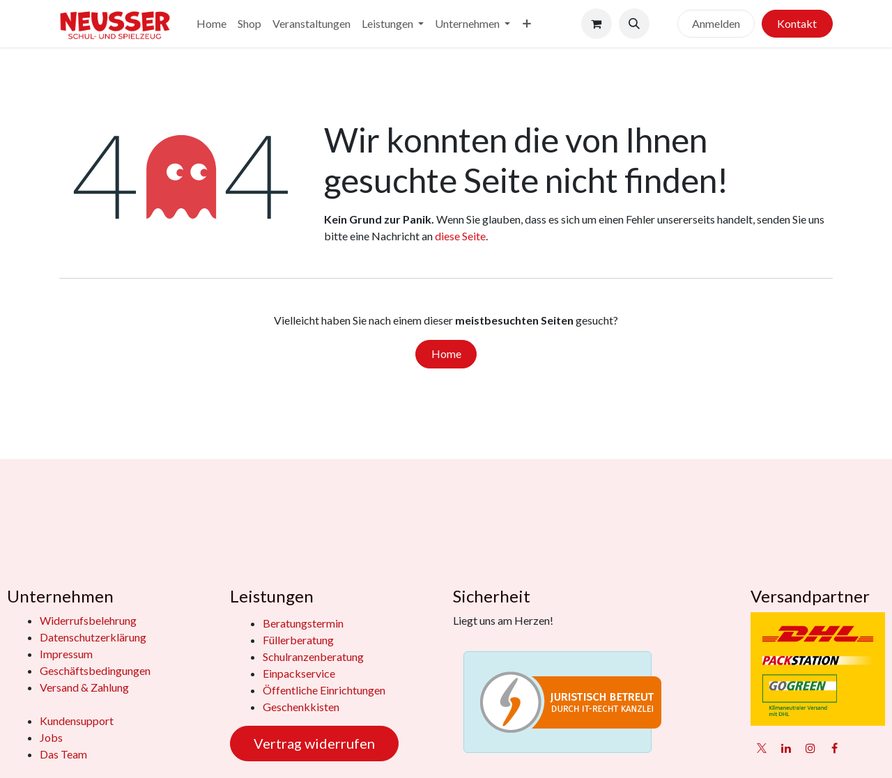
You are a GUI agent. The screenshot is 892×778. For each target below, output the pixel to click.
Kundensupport (77, 720)
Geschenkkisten (301, 706)
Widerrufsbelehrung (88, 620)
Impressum (66, 653)
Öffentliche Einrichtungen (324, 690)
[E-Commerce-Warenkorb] (596, 23)
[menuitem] (211, 24)
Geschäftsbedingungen (95, 670)
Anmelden (716, 23)
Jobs (51, 737)
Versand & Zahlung (84, 687)
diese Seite (460, 235)
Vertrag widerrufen (314, 743)
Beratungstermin (303, 623)
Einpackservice (299, 673)
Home (446, 353)
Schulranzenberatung (313, 656)
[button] (634, 23)
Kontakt (797, 23)
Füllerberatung (298, 639)
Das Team (63, 754)
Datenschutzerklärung (93, 637)
